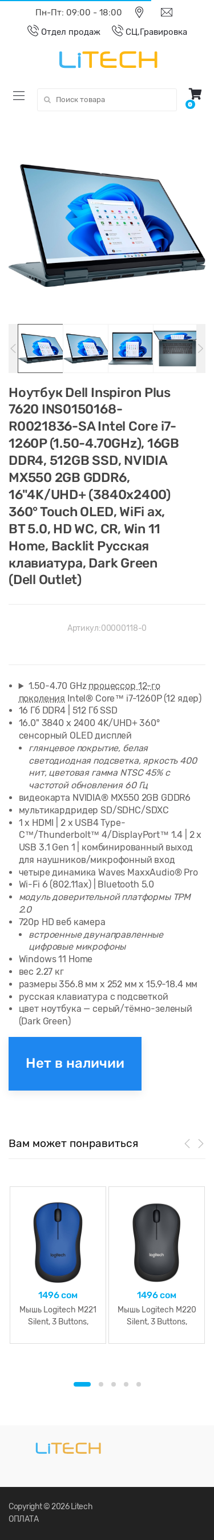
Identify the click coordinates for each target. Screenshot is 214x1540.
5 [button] (138, 1384)
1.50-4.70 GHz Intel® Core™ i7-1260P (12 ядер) (110, 692)
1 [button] (82, 1384)
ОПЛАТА (23, 1519)
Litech (81, 1506)
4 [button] (126, 1384)
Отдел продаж (58, 32)
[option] (107, 225)
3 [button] (113, 1384)
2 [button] (101, 1384)
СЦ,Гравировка (143, 32)
